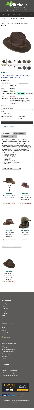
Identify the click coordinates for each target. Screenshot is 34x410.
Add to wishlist (9, 126)
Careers (4, 330)
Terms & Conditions (8, 351)
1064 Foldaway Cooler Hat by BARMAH (9, 234)
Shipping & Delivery (8, 347)
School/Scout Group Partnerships (12, 373)
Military (4, 311)
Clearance (5, 318)
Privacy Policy (6, 354)
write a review (23, 83)
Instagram (7, 337)
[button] (3, 15)
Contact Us (5, 358)
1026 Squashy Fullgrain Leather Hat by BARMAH (24, 197)
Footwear (5, 308)
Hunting (4, 313)
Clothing (4, 306)
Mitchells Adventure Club (9, 370)
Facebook (7, 334)
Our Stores (5, 332)
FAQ (3, 368)
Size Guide (5, 356)
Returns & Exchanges (8, 349)
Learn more (29, 93)
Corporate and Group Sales (10, 375)
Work (3, 315)
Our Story (5, 327)
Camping (4, 304)
